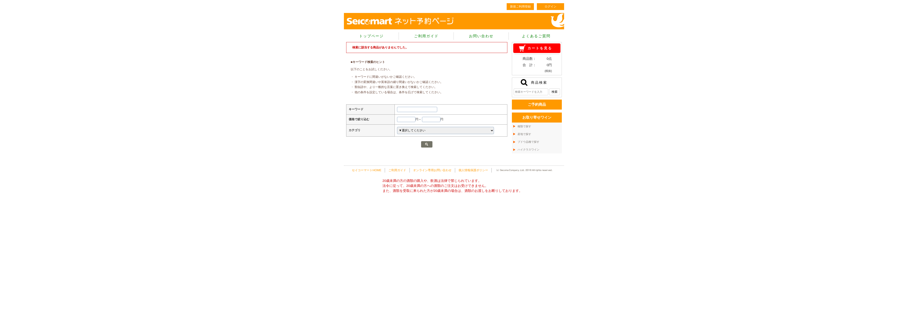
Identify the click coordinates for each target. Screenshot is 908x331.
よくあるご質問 (536, 36)
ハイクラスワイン (528, 149)
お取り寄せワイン (536, 117)
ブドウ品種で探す (528, 141)
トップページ (371, 36)
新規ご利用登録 (520, 6)
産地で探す (524, 134)
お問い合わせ (481, 36)
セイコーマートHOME (366, 170)
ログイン (550, 6)
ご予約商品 (537, 104)
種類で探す (524, 126)
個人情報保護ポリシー (473, 170)
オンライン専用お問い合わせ (432, 170)
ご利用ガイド (426, 36)
